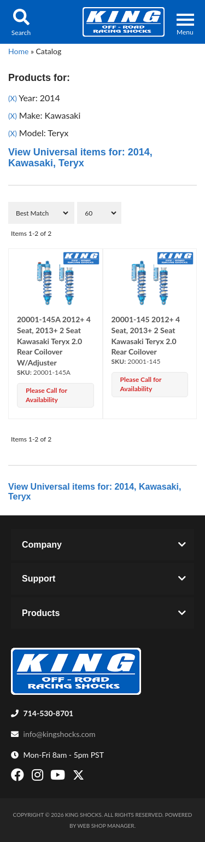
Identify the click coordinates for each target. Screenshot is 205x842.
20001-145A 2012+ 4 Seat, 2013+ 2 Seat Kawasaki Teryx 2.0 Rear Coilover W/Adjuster (54, 341)
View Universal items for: (80, 158)
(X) (12, 98)
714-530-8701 (49, 713)
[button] (21, 22)
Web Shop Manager (106, 825)
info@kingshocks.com (60, 734)
